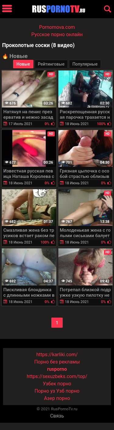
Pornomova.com (57, 27)
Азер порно (57, 398)
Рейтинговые (51, 64)
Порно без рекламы (57, 362)
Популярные (85, 64)
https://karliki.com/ (57, 354)
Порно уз (45, 391)
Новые (23, 64)
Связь (57, 416)
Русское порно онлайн (57, 34)
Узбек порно (57, 384)
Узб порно (67, 391)
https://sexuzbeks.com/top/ (57, 376)
